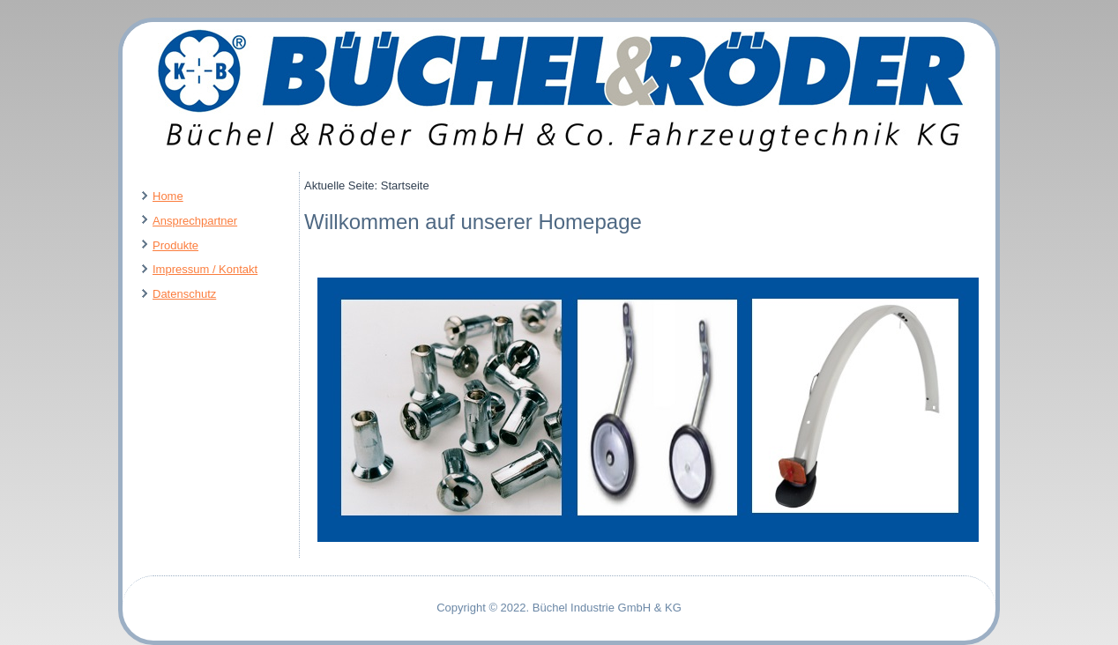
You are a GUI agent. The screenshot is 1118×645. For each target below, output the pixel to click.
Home (168, 196)
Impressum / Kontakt (205, 269)
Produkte (175, 245)
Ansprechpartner (195, 220)
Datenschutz (184, 293)
